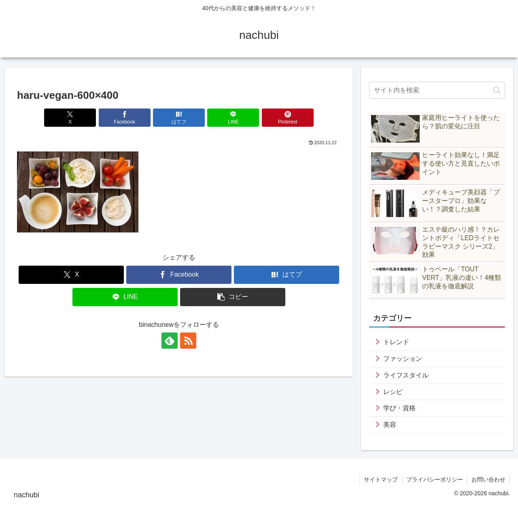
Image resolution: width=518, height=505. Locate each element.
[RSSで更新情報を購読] (188, 340)
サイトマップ (381, 479)
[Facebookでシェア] (125, 118)
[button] (232, 297)
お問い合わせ (488, 479)
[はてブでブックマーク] (179, 118)
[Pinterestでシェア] (288, 118)
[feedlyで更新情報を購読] (169, 340)
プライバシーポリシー (434, 479)
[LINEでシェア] (233, 118)
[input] (437, 90)
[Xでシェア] (70, 118)
